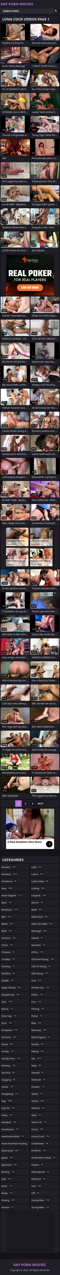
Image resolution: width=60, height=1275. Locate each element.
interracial (10, 1150)
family (8, 1051)
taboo (37, 1093)
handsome (10, 1129)
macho (37, 902)
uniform (39, 1150)
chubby (8, 959)
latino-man (40, 881)
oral (36, 980)
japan (7, 1157)
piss (36, 1001)
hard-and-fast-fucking (14, 1144)
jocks (7, 1186)
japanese (9, 1164)
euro (7, 1023)
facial (7, 1044)
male (37, 909)
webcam (38, 1178)
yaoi (36, 1186)
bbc (6, 916)
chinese (8, 952)
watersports (40, 1171)
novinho (38, 945)
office (37, 952)
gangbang (10, 1093)
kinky (7, 1193)
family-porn (11, 1058)
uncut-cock (40, 1136)
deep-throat (11, 987)
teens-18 (39, 1122)
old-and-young (43, 959)
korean (7, 1207)
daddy (8, 980)
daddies (8, 973)
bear (7, 930)
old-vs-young (41, 966)
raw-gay (39, 1030)
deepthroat (10, 994)
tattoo (37, 1100)
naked (37, 937)
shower (38, 1086)
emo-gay (9, 1015)
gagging (8, 1079)
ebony (7, 1008)
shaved (37, 1072)
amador (8, 867)
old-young (40, 973)
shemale (38, 1079)
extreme (9, 1037)
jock (6, 1178)
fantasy (8, 1065)
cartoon (8, 937)
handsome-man (12, 1136)
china (7, 945)
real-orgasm (41, 1037)
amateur (9, 874)
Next (41, 803)
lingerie (39, 895)
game (7, 1086)
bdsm (7, 923)
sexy (36, 1065)
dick (7, 1001)
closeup (8, 966)
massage (39, 930)
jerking (8, 1171)
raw (36, 1023)
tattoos (38, 1108)
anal (7, 888)
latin (37, 867)
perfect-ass (40, 987)
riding (37, 1051)
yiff (35, 1193)
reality (38, 1044)
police (37, 1015)
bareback (10, 909)
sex (36, 1058)
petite (37, 994)
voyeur (37, 1164)
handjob (9, 1122)
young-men (40, 1207)
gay (7, 1100)
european (9, 1030)
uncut (37, 1129)
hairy (7, 1115)
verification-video (43, 1157)
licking (38, 888)
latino (37, 874)
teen (37, 1115)
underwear (40, 1143)
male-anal (40, 916)
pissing (38, 1008)
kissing (8, 1200)
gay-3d (8, 1108)
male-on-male (42, 923)
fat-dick (8, 1072)
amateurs (9, 881)
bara (7, 902)
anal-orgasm (11, 895)
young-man (40, 1200)
